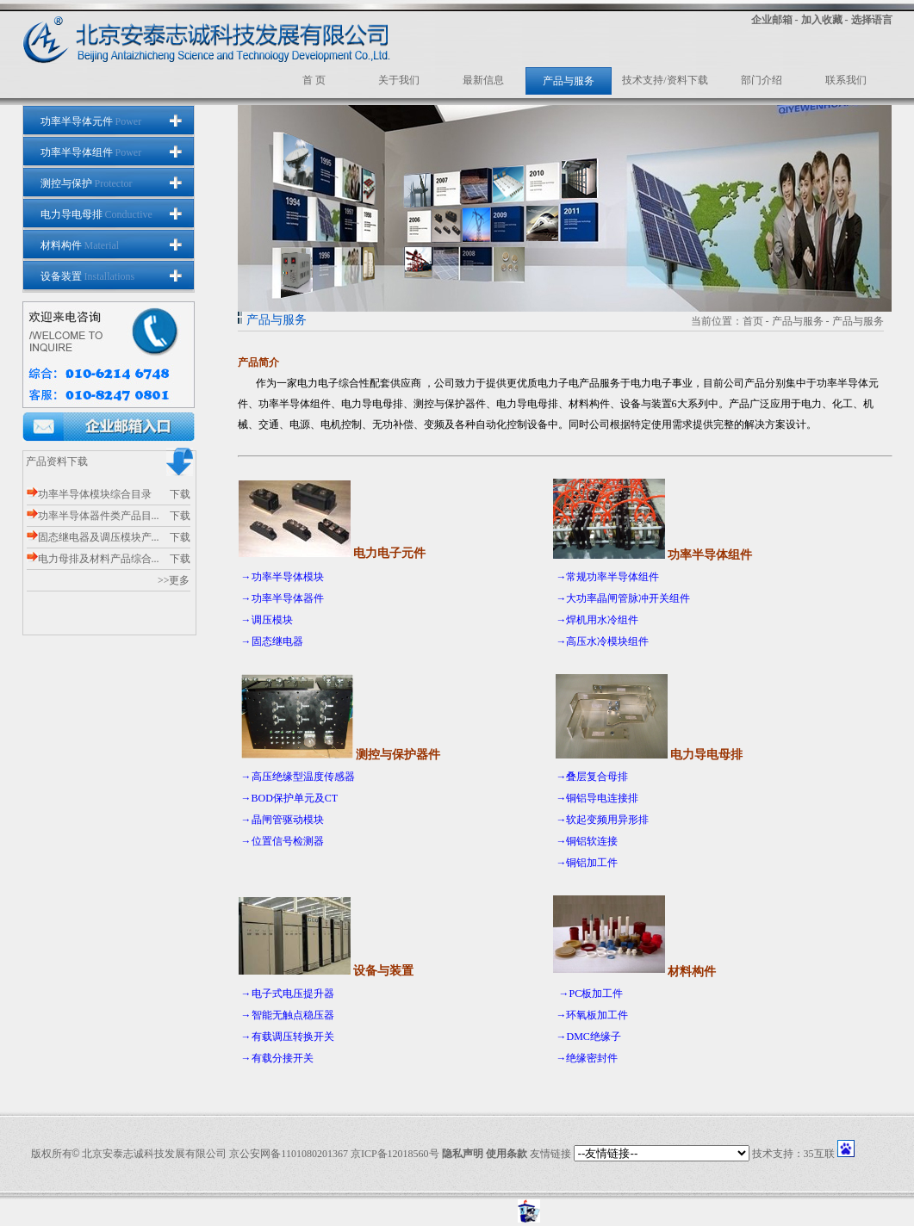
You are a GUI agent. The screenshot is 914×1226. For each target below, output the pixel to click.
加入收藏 (821, 20)
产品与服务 (568, 81)
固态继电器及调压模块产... (93, 537)
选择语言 (871, 20)
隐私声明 (462, 1154)
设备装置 (87, 276)
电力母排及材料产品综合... (93, 559)
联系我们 (846, 80)
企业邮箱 (772, 20)
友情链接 (550, 1154)
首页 (753, 321)
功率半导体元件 (91, 121)
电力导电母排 (96, 214)
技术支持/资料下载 (664, 80)
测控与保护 (86, 183)
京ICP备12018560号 (395, 1154)
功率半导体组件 (91, 152)
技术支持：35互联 (793, 1154)
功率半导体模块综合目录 (89, 494)
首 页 (314, 80)
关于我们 (399, 80)
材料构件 (80, 245)
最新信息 (483, 80)
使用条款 (506, 1154)
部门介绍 (761, 80)
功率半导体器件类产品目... (93, 516)
